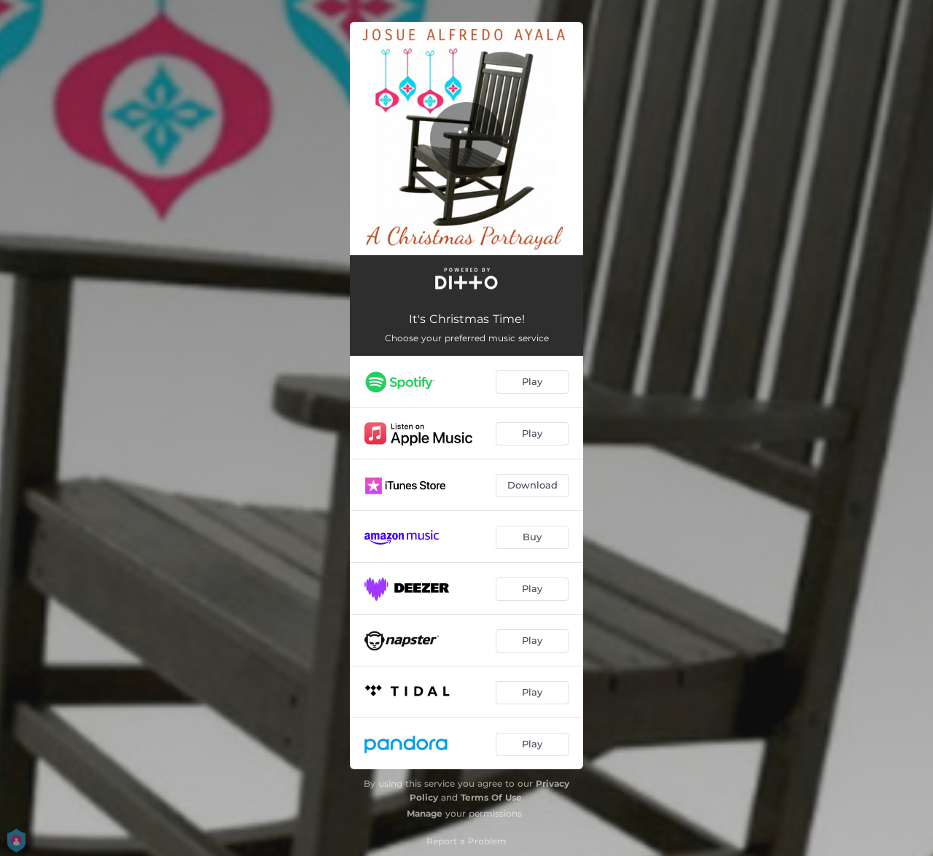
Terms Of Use (491, 797)
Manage (424, 813)
